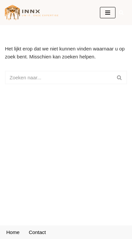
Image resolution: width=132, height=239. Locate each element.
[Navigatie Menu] (107, 12)
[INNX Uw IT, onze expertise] (33, 12)
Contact (37, 232)
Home (13, 232)
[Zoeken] (121, 12)
